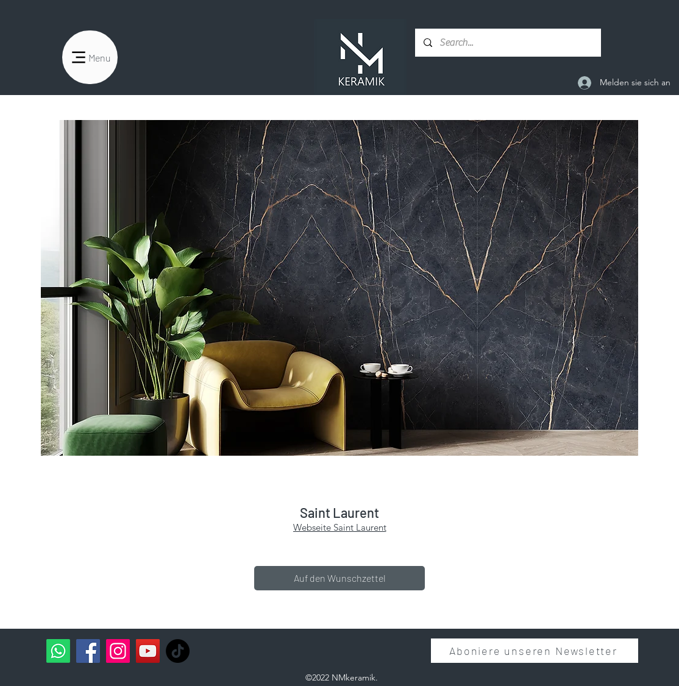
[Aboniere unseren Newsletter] (534, 650)
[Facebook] (88, 651)
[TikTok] (178, 651)
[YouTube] (148, 651)
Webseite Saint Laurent (339, 527)
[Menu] (90, 57)
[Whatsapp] (58, 651)
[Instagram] (118, 651)
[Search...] (507, 43)
